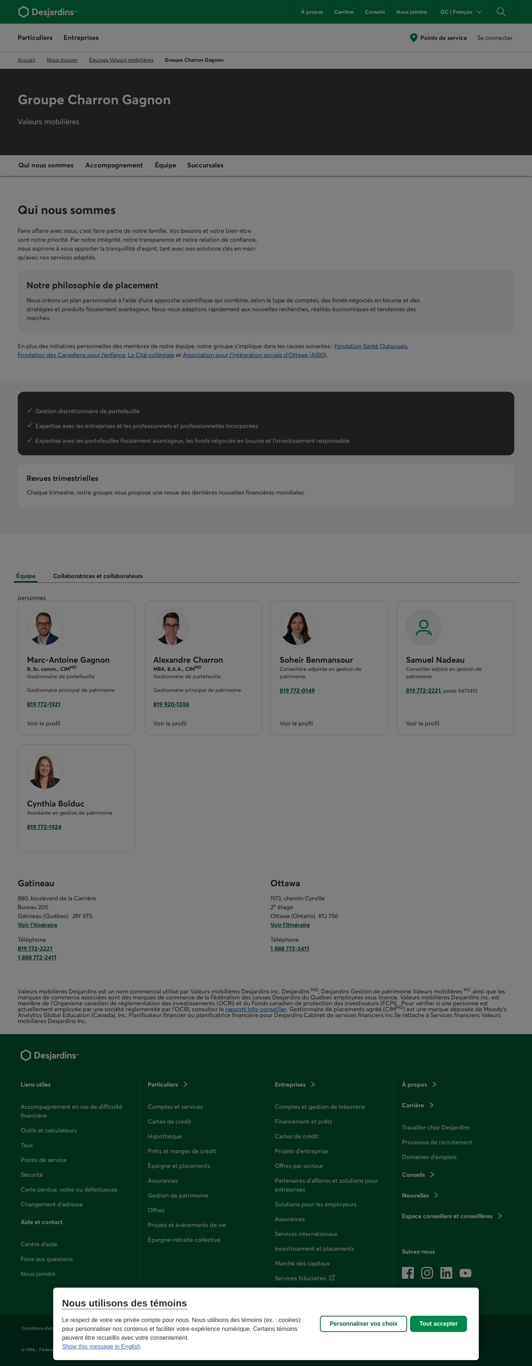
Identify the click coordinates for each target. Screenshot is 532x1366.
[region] (266, 1324)
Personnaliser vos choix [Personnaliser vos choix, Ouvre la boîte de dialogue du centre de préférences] (364, 1324)
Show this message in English (101, 1346)
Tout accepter (438, 1324)
